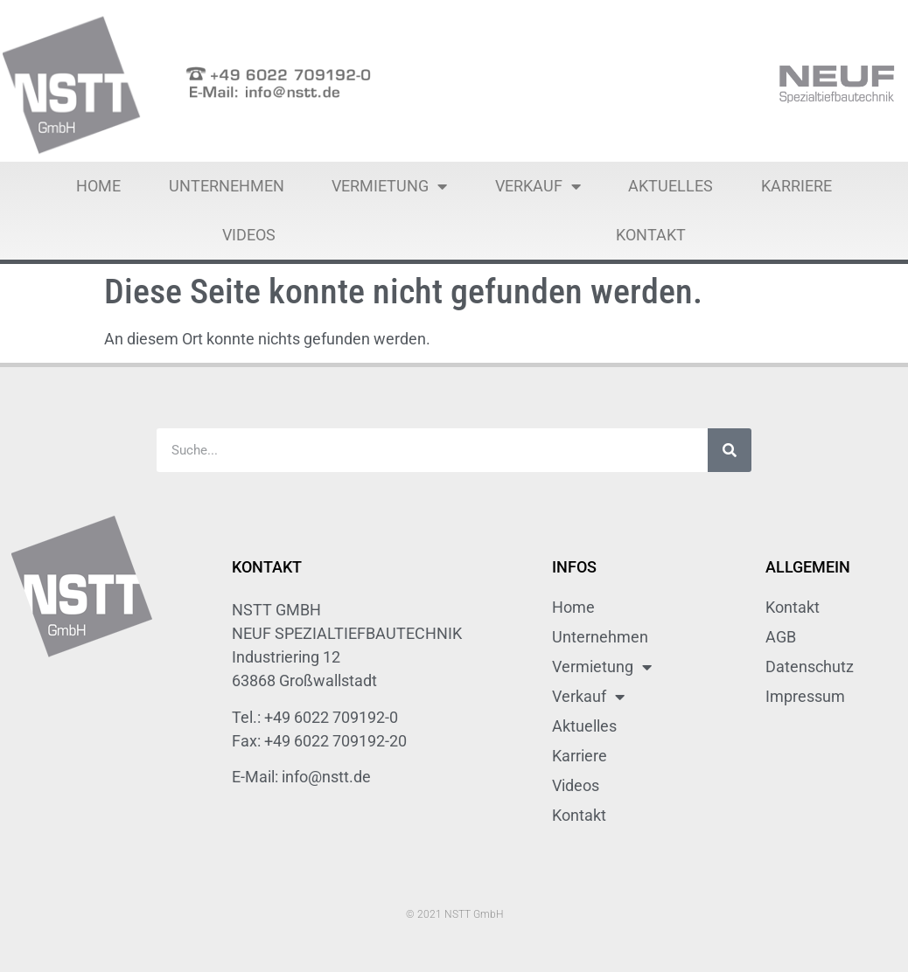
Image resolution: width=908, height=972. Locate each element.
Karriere (796, 186)
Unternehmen (226, 186)
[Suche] (729, 450)
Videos (249, 235)
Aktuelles (670, 186)
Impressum (805, 696)
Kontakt (651, 235)
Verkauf (538, 186)
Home (98, 186)
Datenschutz (809, 666)
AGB (780, 637)
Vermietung (389, 186)
